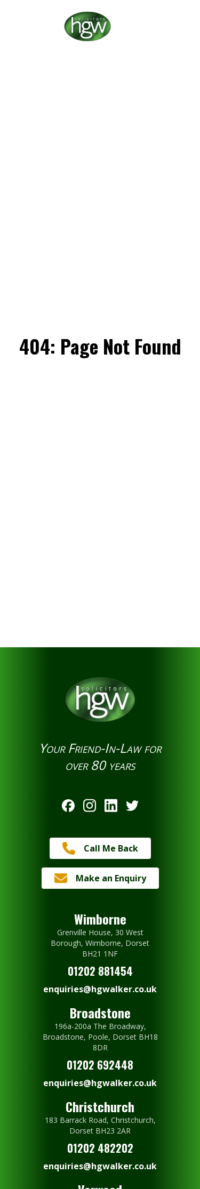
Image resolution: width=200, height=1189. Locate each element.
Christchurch (100, 1106)
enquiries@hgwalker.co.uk (100, 989)
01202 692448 (100, 1064)
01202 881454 (100, 970)
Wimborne (100, 918)
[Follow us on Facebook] (68, 805)
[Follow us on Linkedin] (111, 805)
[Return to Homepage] (100, 26)
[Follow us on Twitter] (132, 805)
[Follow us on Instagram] (89, 805)
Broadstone (100, 1012)
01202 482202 (100, 1147)
